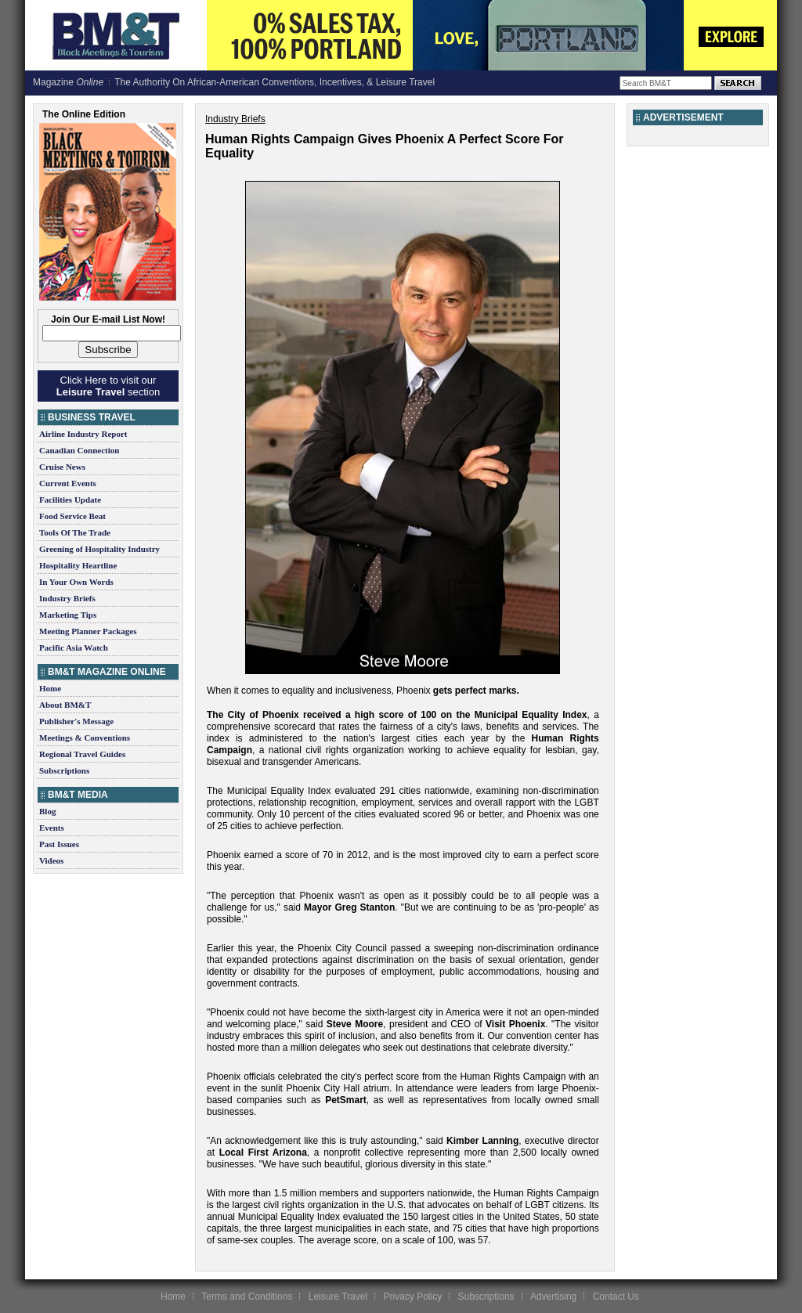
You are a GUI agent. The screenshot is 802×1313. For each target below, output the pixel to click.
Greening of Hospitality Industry (99, 549)
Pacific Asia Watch (73, 647)
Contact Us (616, 1296)
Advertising (553, 1296)
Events (51, 827)
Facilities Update (70, 499)
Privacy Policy (412, 1296)
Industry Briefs (67, 598)
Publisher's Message (76, 721)
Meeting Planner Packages (87, 631)
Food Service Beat (72, 516)
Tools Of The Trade (74, 532)
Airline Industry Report (83, 433)
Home (50, 688)
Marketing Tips (67, 614)
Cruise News (62, 466)
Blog (47, 811)
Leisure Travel (338, 1296)
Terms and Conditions (246, 1296)
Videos (51, 860)
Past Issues (59, 844)
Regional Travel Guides (82, 754)
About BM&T (65, 704)
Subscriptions (64, 770)
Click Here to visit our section (108, 386)
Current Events (67, 483)
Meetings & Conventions (84, 737)
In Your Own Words (76, 581)
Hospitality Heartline (78, 565)
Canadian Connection (79, 450)
